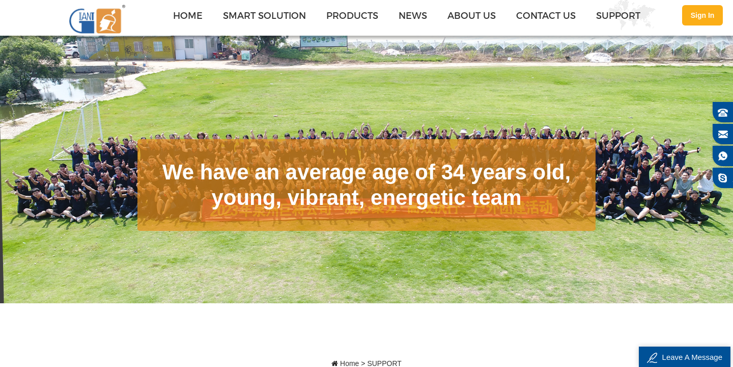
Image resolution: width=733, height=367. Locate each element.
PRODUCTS (352, 15)
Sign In (703, 15)
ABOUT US (471, 15)
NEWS (413, 15)
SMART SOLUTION (264, 15)
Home (188, 15)
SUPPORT (618, 15)
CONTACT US (546, 15)
